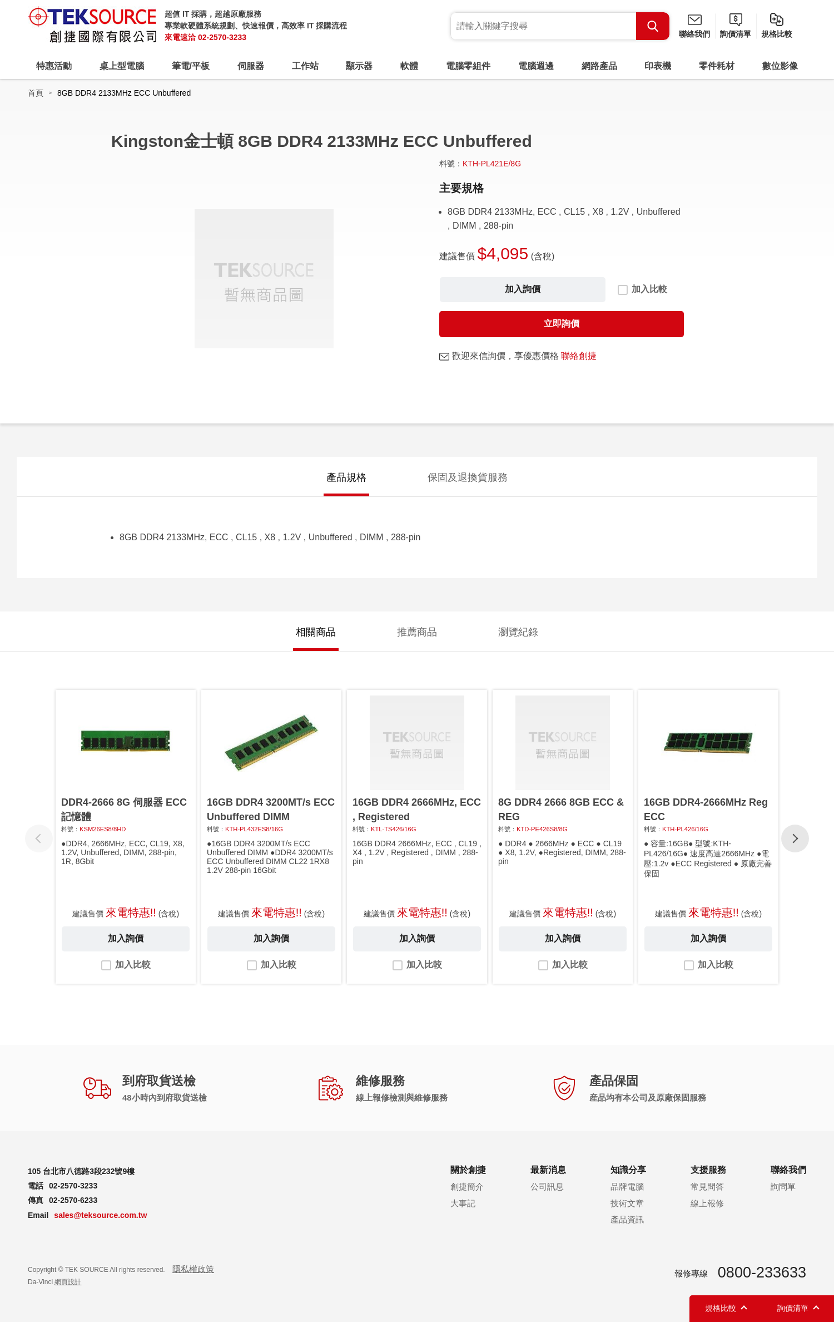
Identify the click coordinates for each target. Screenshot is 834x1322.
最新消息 (548, 1170)
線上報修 (707, 1203)
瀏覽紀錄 (518, 632)
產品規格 (346, 477)
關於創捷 (468, 1170)
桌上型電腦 (122, 66)
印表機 (657, 66)
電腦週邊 (536, 66)
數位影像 (780, 66)
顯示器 (359, 66)
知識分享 (628, 1170)
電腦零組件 (468, 66)
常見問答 (707, 1186)
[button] (795, 838)
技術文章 (627, 1203)
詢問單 (783, 1186)
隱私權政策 (193, 1269)
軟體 (409, 66)
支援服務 (708, 1170)
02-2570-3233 (222, 37)
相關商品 (316, 632)
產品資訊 (627, 1219)
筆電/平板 (191, 66)
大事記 (462, 1203)
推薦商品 (417, 632)
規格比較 (776, 33)
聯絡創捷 (579, 356)
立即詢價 (561, 323)
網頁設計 (67, 1282)
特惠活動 (54, 66)
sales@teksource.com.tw (100, 1215)
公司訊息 (547, 1186)
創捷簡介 (467, 1186)
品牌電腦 (627, 1186)
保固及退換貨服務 (468, 477)
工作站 (305, 66)
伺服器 (250, 66)
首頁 (35, 92)
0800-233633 (762, 1272)
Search (652, 26)
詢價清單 (735, 33)
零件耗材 (716, 66)
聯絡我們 (694, 33)
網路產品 (599, 66)
